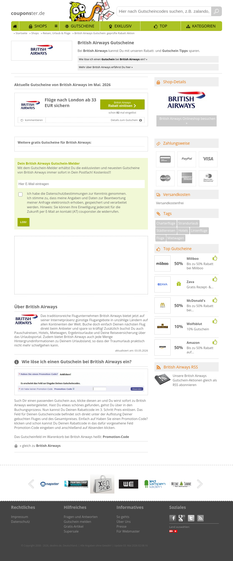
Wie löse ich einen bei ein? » (113, 59)
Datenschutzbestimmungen (67, 193)
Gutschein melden (77, 521)
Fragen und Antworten (81, 517)
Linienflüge (199, 230)
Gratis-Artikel (73, 526)
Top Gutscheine (177, 248)
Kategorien (204, 26)
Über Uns (124, 521)
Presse (122, 526)
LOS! (23, 222)
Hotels (183, 230)
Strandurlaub (188, 223)
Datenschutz (20, 521)
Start (15, 26)
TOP (163, 26)
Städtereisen (165, 230)
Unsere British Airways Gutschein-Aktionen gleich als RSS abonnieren (195, 380)
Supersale (71, 531)
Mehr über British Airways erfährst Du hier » (106, 67)
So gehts (123, 517)
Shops (40, 26)
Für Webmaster (128, 531)
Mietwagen (175, 238)
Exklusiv (123, 26)
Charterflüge (165, 223)
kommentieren (33, 120)
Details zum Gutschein (124, 120)
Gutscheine (82, 26)
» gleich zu (40, 445)
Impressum (19, 517)
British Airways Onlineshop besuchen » (187, 120)
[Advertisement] (114, 266)
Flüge (160, 238)
